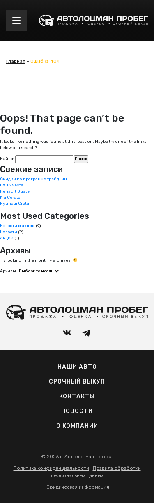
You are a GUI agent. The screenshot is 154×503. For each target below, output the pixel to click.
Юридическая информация (77, 487)
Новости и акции (17, 225)
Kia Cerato (10, 197)
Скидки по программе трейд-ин (33, 179)
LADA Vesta (11, 185)
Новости (8, 232)
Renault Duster (15, 191)
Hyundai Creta (14, 203)
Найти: (7, 158)
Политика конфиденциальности (51, 468)
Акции (7, 238)
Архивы (8, 271)
